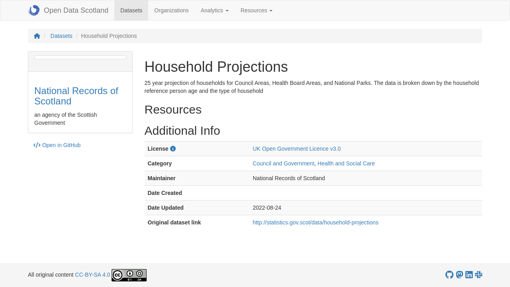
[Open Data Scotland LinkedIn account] (469, 274)
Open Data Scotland (68, 10)
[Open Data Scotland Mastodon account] (459, 274)
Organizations (171, 10)
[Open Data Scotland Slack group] (478, 274)
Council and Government (283, 163)
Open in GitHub (56, 145)
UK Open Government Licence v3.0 (297, 148)
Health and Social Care (346, 163)
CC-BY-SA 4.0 (92, 274)
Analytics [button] (215, 10)
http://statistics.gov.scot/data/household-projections (316, 222)
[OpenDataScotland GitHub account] (449, 274)
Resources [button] (257, 10)
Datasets (134, 10)
